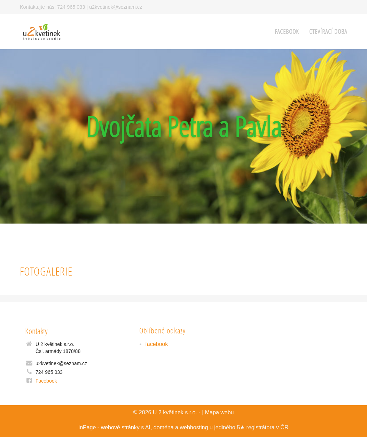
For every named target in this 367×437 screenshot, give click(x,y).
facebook (287, 32)
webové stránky (120, 427)
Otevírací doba (328, 32)
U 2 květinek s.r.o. (175, 412)
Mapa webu (219, 412)
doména (164, 427)
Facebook (46, 381)
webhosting (194, 427)
